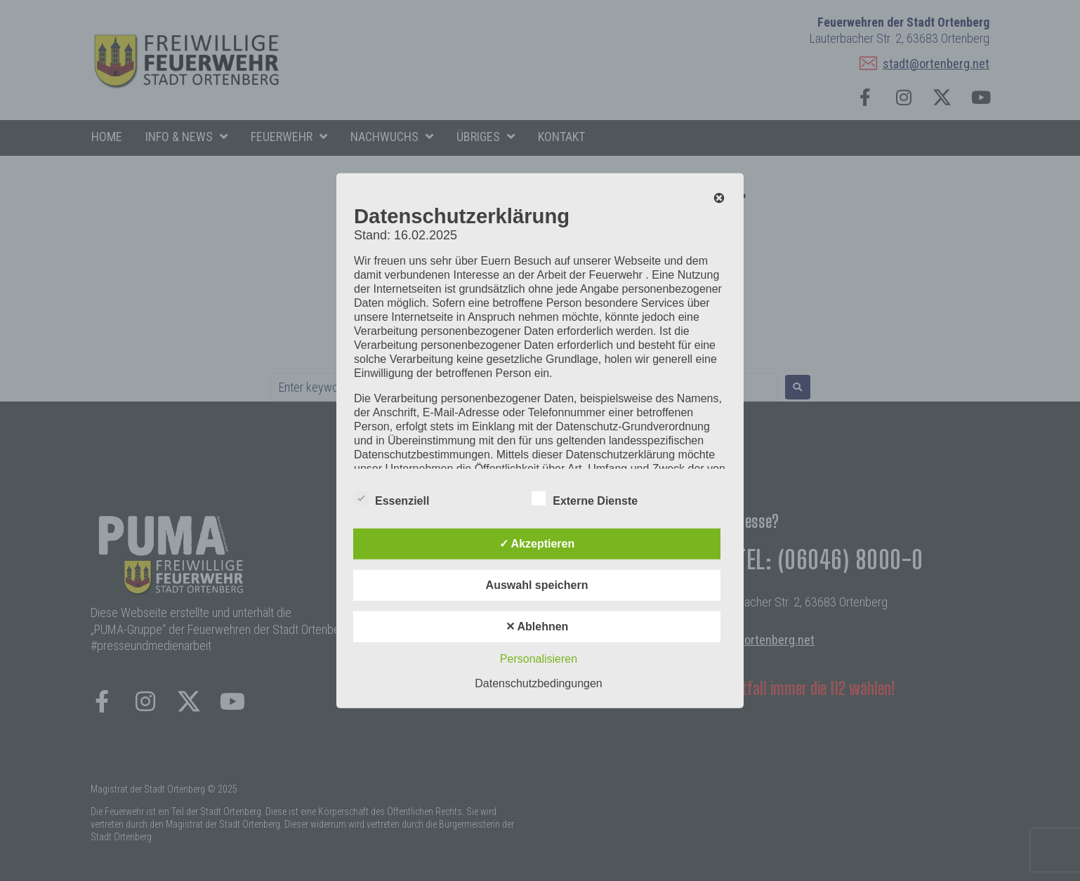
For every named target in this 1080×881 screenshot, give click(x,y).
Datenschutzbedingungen (538, 683)
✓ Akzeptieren (537, 544)
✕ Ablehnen (537, 626)
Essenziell (391, 498)
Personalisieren (538, 659)
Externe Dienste (585, 498)
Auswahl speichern (537, 585)
